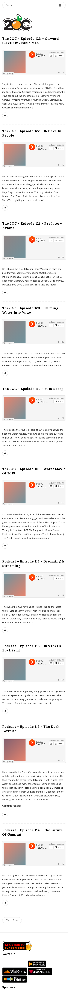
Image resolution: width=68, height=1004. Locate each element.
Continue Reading (11, 805)
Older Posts (12, 920)
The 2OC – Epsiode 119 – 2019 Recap (33, 389)
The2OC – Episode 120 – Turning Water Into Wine (30, 310)
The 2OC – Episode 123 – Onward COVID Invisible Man (30, 40)
